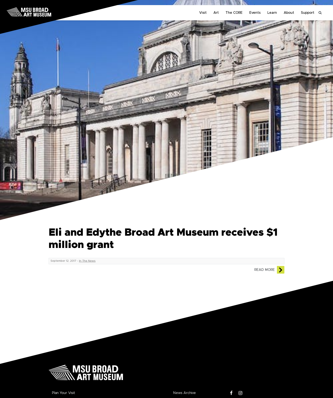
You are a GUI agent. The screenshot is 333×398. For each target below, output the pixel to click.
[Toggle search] (320, 13)
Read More (264, 269)
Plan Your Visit (63, 393)
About (289, 12)
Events (255, 12)
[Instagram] (240, 393)
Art (216, 12)
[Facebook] (231, 393)
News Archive (184, 393)
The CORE (234, 12)
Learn (272, 12)
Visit (203, 12)
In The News (87, 261)
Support (307, 12)
